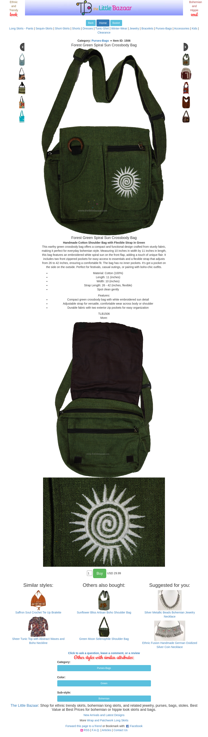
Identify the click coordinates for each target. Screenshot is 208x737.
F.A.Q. (96, 730)
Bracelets (147, 28)
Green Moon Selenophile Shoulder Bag (104, 638)
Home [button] (103, 23)
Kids (194, 28)
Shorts (76, 28)
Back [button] (91, 23)
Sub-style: (64, 692)
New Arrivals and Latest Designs (104, 715)
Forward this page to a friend (83, 726)
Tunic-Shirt (102, 28)
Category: (63, 662)
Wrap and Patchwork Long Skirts (107, 720)
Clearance (104, 32)
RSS (87, 730)
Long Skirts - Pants (21, 28)
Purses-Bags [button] (104, 668)
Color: (61, 677)
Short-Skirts (62, 28)
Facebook (136, 726)
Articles (106, 730)
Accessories (181, 28)
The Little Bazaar (24, 705)
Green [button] (104, 683)
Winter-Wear (119, 28)
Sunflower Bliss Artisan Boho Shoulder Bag (104, 612)
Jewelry (134, 28)
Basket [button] (116, 23)
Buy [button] (99, 573)
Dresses (87, 28)
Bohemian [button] (104, 698)
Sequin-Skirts (44, 28)
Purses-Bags (164, 28)
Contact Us (121, 730)
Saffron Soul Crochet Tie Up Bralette (38, 612)
